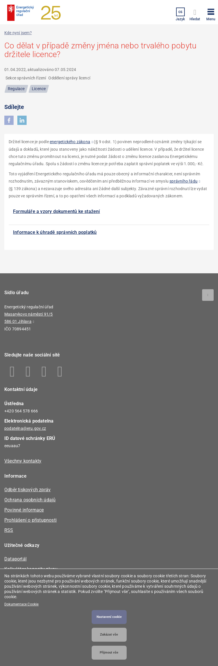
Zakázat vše (109, 634)
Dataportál (15, 559)
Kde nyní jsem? (18, 32)
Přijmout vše (109, 652)
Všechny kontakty (22, 461)
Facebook (12, 371)
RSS (8, 530)
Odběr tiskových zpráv (27, 489)
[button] (211, 13)
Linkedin (28, 371)
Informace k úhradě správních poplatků (55, 232)
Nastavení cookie (109, 617)
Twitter (44, 371)
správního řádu (183, 181)
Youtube (60, 371)
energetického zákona (70, 141)
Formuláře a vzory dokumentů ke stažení (56, 211)
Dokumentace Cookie (21, 604)
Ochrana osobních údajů (30, 500)
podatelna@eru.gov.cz (25, 428)
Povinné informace (24, 510)
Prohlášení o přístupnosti (30, 520)
